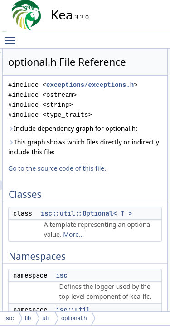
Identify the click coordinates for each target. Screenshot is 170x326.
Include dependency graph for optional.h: (122, 166)
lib (28, 318)
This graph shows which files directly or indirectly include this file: (121, 199)
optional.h (74, 318)
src (10, 318)
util (46, 318)
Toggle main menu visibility (12, 36)
